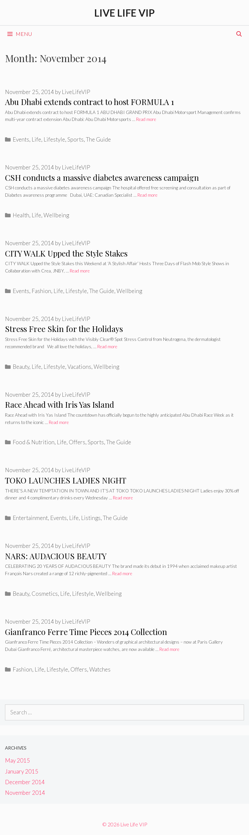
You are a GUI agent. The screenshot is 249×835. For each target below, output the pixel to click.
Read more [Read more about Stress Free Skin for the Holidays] (107, 346)
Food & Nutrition (33, 442)
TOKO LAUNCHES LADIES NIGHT (65, 480)
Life (36, 139)
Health (21, 215)
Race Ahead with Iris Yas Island (59, 404)
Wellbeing (56, 215)
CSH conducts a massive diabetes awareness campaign (102, 177)
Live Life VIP (124, 13)
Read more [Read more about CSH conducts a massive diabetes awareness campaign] (147, 195)
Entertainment (30, 517)
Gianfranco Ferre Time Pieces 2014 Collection (86, 631)
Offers (77, 442)
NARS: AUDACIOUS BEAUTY (56, 556)
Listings (91, 517)
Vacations (79, 366)
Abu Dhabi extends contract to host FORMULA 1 (89, 101)
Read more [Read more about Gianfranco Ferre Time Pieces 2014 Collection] (169, 649)
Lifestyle (54, 139)
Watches (100, 669)
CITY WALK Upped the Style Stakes (66, 253)
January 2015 (21, 771)
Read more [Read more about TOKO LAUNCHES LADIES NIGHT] (123, 497)
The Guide (98, 139)
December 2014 (25, 782)
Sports (75, 139)
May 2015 (17, 760)
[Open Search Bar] (239, 34)
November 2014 (25, 792)
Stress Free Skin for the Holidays (64, 328)
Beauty (21, 366)
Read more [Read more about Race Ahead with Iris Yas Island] (59, 422)
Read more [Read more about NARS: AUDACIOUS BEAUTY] (122, 573)
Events (21, 139)
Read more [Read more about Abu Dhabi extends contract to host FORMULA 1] (146, 119)
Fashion (41, 290)
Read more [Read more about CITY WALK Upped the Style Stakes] (80, 270)
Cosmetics (45, 593)
